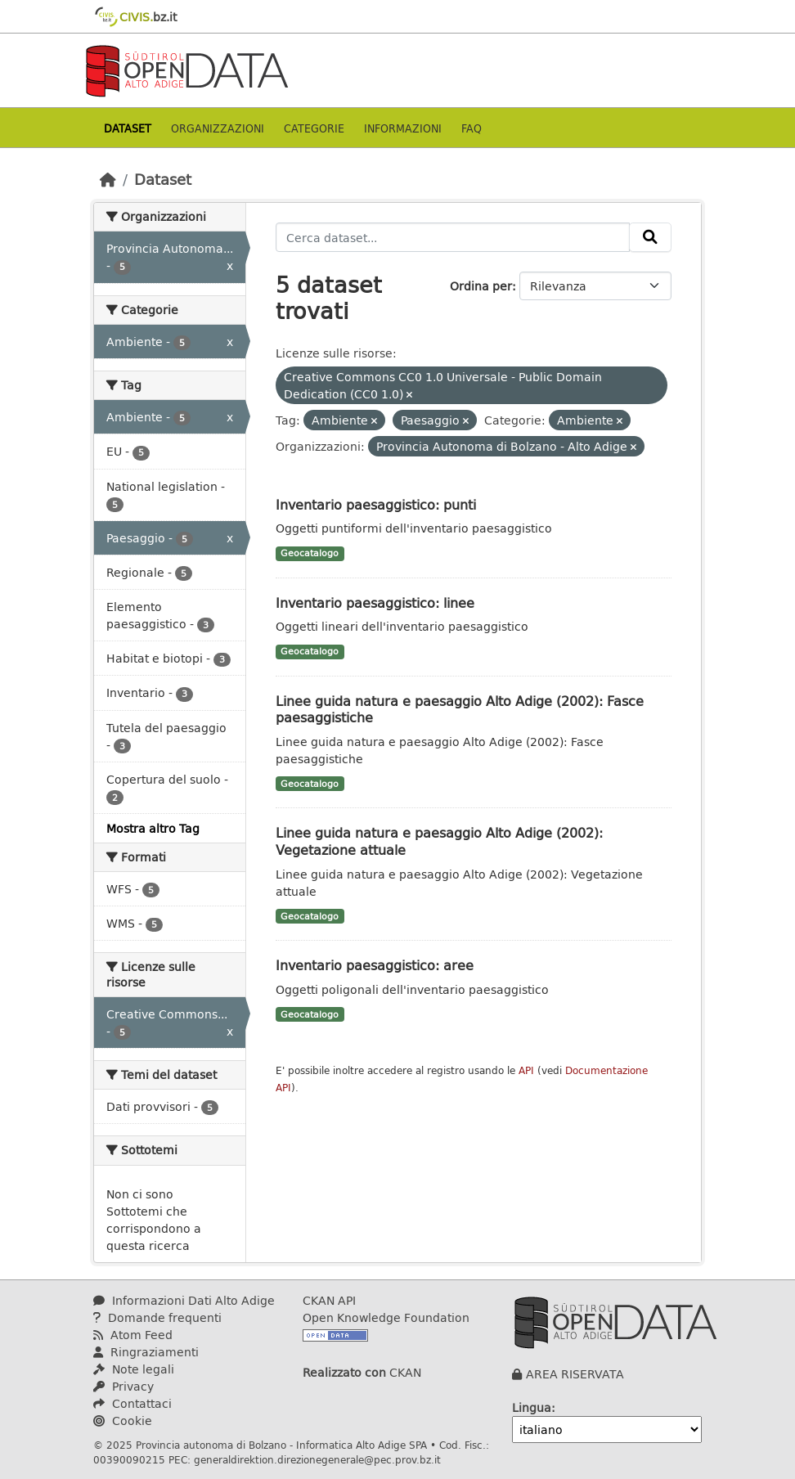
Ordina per (481, 285)
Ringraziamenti (146, 1351)
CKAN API (329, 1300)
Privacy (123, 1386)
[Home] (108, 179)
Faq (471, 128)
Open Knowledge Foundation (386, 1317)
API (526, 1070)
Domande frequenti (157, 1317)
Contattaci (132, 1403)
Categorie (314, 128)
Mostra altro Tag (153, 828)
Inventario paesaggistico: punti (376, 504)
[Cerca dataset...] (453, 237)
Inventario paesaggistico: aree (375, 965)
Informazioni (403, 128)
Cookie (122, 1420)
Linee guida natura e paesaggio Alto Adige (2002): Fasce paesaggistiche (460, 709)
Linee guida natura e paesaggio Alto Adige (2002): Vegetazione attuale (439, 841)
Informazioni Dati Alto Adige (184, 1300)
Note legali (133, 1369)
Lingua (531, 1407)
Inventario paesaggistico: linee (375, 602)
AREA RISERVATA (575, 1373)
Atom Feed (133, 1334)
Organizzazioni (217, 128)
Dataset (127, 128)
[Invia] (650, 237)
